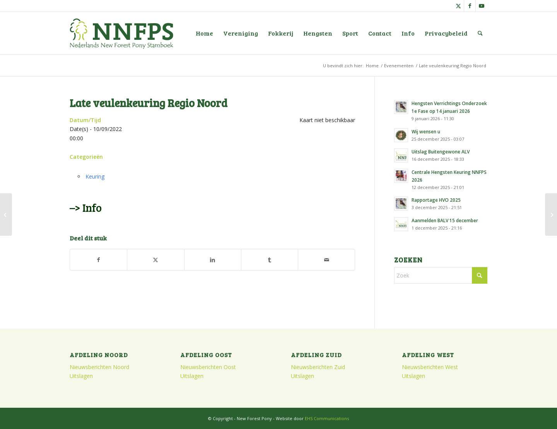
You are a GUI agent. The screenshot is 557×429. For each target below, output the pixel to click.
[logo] (121, 33)
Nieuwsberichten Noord (99, 367)
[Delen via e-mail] (326, 259)
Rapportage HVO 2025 (436, 200)
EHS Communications (327, 418)
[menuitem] (204, 33)
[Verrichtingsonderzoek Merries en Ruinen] (551, 214)
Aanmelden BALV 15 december (445, 220)
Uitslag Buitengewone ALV (441, 151)
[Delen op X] (155, 259)
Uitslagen (81, 376)
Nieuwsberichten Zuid (318, 367)
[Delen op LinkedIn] (213, 259)
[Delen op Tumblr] (269, 259)
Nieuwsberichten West (430, 367)
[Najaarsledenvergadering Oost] (6, 214)
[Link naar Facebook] (469, 6)
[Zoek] (480, 33)
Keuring (94, 176)
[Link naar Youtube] (481, 6)
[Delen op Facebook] (98, 259)
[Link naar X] (458, 6)
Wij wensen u (426, 131)
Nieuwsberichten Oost (208, 367)
